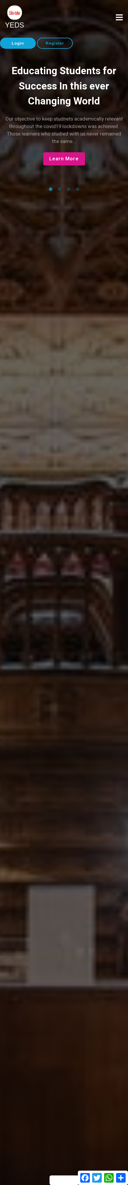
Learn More (64, 158)
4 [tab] (78, 189)
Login (18, 43)
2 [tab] (60, 189)
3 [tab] (69, 189)
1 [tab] (51, 189)
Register (55, 43)
